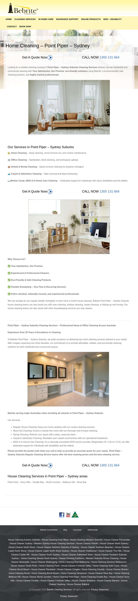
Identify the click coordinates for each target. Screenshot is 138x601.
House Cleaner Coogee (68, 569)
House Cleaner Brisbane (83, 580)
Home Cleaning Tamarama (74, 573)
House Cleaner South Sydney (45, 555)
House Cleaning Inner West (55, 540)
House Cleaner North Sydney (114, 543)
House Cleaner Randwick (43, 569)
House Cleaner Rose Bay (100, 573)
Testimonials (92, 530)
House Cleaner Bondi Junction (36, 577)
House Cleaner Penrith (87, 543)
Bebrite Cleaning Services (59, 589)
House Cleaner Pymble (27, 580)
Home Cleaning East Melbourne (74, 562)
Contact (12, 26)
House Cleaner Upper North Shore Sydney (48, 551)
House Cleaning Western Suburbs (86, 540)
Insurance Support (67, 19)
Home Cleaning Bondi (19, 573)
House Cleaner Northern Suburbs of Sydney (58, 547)
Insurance (77, 530)
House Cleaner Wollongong (44, 562)
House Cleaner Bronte (117, 569)
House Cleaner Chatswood (83, 551)
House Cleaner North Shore (22, 547)
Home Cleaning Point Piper (66, 577)
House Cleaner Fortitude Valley (76, 566)
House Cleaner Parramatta (117, 540)
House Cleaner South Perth (24, 566)
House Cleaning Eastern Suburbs (24, 540)
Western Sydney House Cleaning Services (54, 543)
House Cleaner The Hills (110, 551)
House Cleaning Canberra (71, 558)
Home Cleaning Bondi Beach (45, 573)
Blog (65, 530)
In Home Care (45, 19)
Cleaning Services (25, 19)
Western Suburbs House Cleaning (102, 558)
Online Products (91, 19)
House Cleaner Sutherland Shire (77, 555)
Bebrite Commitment (48, 530)
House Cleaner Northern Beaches (97, 547)
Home (9, 19)
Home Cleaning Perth (49, 566)
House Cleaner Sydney (21, 543)
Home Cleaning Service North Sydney (39, 558)
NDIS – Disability (112, 19)
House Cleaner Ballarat (78, 584)
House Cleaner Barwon (108, 580)
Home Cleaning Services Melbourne (108, 562)
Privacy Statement (100, 589)
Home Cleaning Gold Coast (106, 566)
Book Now (25, 26)
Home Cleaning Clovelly (93, 569)
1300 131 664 (109, 57)
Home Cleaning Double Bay (94, 577)
